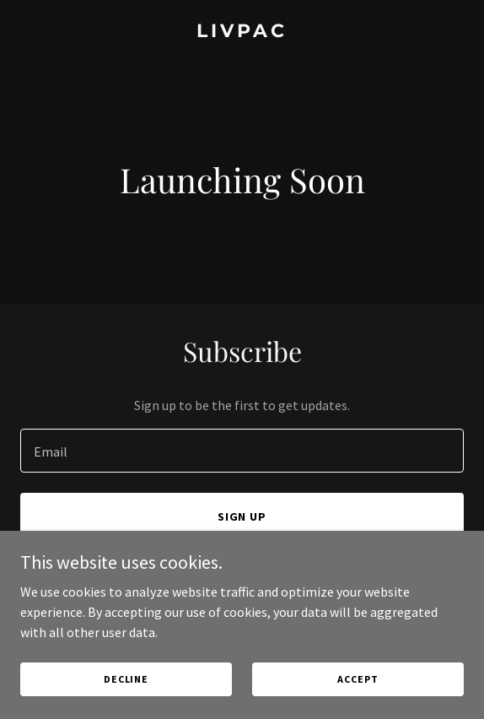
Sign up (242, 516)
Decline (126, 679)
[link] (242, 32)
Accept (357, 679)
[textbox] (242, 451)
